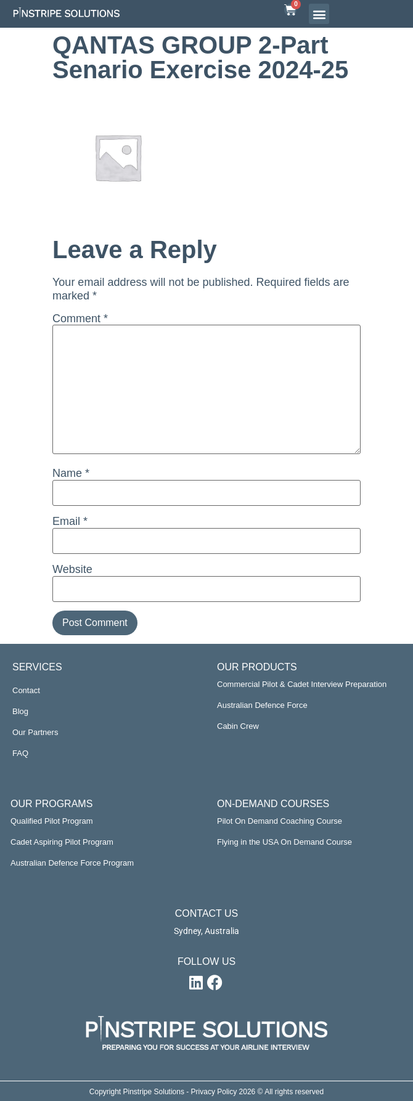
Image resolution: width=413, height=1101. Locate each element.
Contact (26, 690)
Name (70, 473)
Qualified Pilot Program (51, 821)
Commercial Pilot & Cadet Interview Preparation (301, 684)
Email (70, 521)
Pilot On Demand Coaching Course (279, 821)
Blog (20, 711)
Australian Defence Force (262, 705)
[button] (319, 14)
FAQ (20, 753)
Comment (80, 318)
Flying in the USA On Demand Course (284, 842)
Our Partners (35, 732)
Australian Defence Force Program (72, 862)
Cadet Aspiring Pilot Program (61, 842)
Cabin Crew (238, 726)
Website (72, 569)
